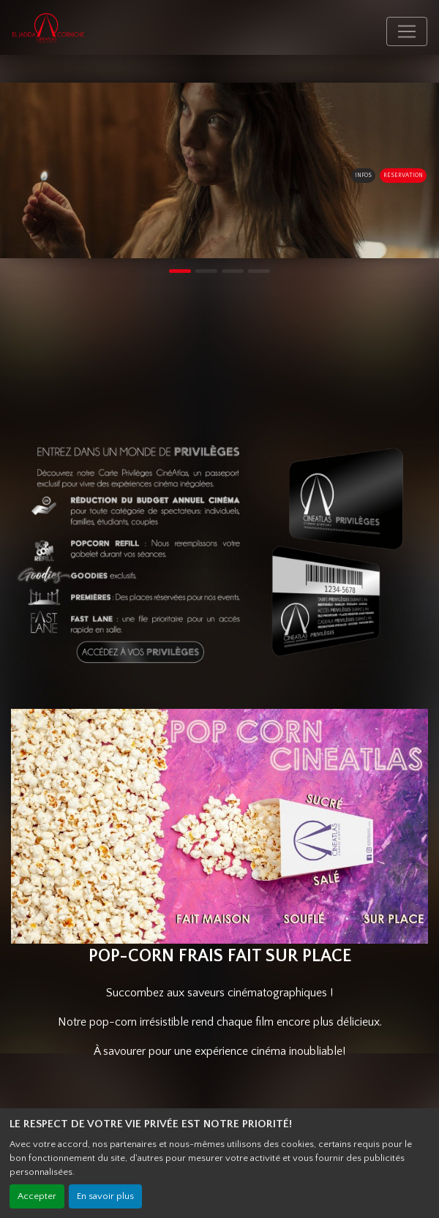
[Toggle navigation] (406, 31)
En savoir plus (105, 1196)
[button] (11, 170)
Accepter (37, 1196)
